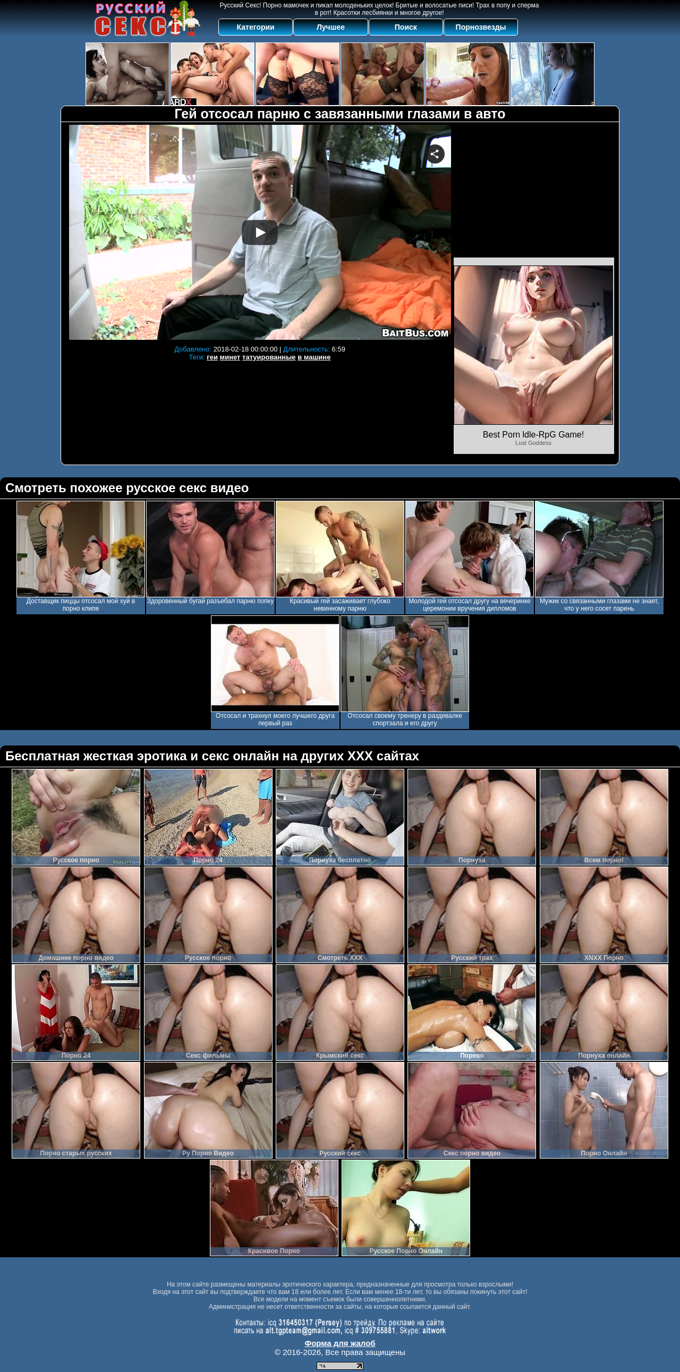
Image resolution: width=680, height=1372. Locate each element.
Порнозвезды (481, 27)
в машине (314, 357)
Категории (256, 27)
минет (230, 357)
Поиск (406, 27)
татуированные (268, 357)
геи (212, 357)
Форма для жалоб (339, 1343)
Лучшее (331, 27)
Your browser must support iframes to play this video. (260, 232)
